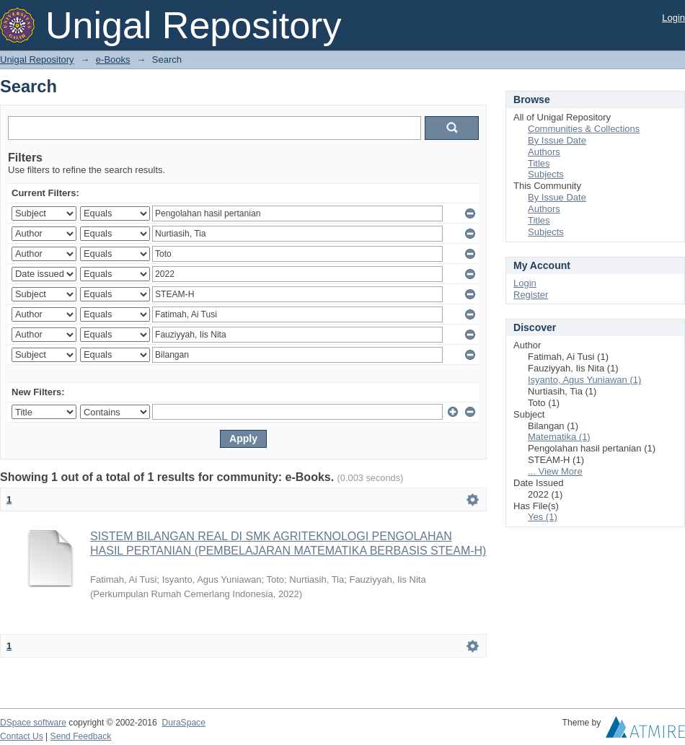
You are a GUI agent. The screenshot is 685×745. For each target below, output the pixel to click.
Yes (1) (542, 516)
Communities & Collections (584, 128)
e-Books (113, 59)
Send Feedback (81, 736)
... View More (555, 471)
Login (673, 17)
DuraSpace (183, 723)
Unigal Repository (37, 59)
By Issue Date (557, 140)
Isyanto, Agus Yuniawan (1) (584, 379)
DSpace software (33, 723)
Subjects (546, 174)
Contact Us (21, 736)
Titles (539, 163)
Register (530, 294)
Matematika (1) (559, 436)
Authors (544, 151)
